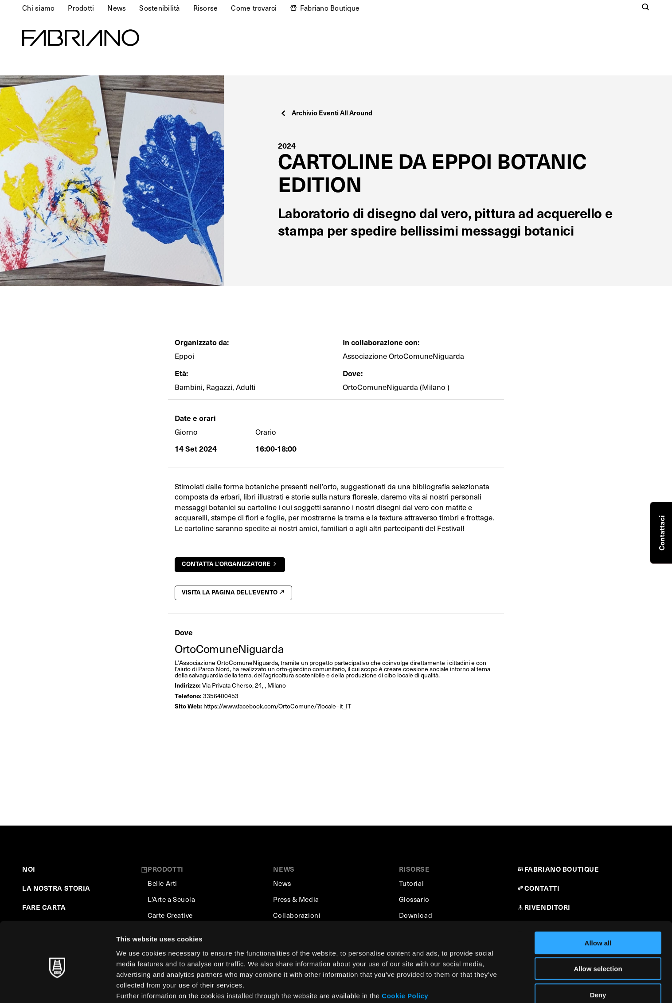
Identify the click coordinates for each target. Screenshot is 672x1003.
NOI (28, 868)
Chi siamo (38, 8)
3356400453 (220, 695)
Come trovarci (254, 8)
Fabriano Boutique (329, 8)
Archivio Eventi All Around (326, 112)
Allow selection (598, 930)
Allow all (598, 904)
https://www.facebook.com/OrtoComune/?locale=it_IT (277, 706)
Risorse (205, 8)
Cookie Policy (405, 956)
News (116, 8)
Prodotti (81, 8)
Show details (465, 985)
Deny (598, 956)
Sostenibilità (159, 8)
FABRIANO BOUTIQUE (561, 868)
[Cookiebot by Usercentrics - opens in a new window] (57, 985)
